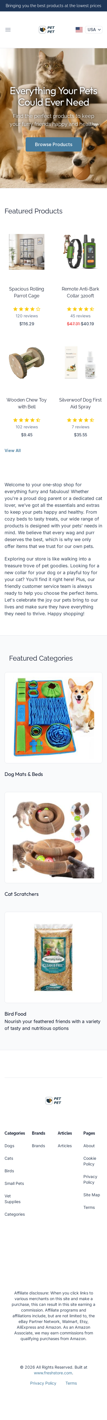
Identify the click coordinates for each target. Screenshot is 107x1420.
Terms (89, 1207)
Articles (65, 1145)
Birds (9, 1170)
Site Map (91, 1194)
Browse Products (53, 144)
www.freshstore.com (53, 1372)
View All (13, 450)
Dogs (9, 1145)
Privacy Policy (43, 1383)
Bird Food (15, 1013)
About (89, 1145)
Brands (38, 1145)
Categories (15, 1214)
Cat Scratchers (22, 894)
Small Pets (14, 1183)
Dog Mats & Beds (24, 774)
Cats (9, 1158)
